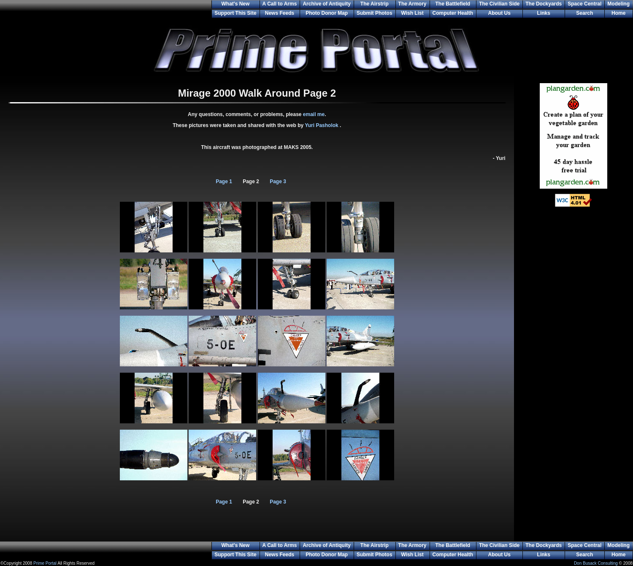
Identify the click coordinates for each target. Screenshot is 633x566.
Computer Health (453, 13)
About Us (499, 13)
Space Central (584, 4)
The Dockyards (543, 4)
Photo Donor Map (327, 13)
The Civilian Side (499, 4)
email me (314, 114)
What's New (235, 4)
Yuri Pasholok (322, 125)
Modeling (618, 4)
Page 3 (278, 181)
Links (543, 13)
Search (584, 13)
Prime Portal (45, 563)
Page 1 (224, 181)
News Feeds (279, 13)
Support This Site (235, 13)
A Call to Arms (279, 4)
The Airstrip (374, 4)
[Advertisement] (573, 350)
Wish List (412, 13)
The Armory (412, 4)
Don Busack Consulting (596, 563)
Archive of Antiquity (327, 4)
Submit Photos (374, 13)
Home (618, 13)
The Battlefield (453, 4)
